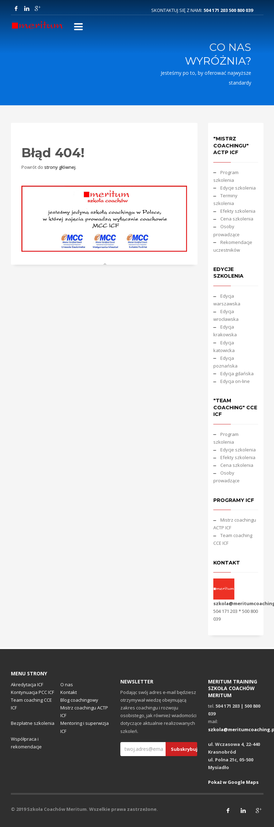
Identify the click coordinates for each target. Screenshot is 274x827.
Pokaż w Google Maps (233, 782)
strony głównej (59, 167)
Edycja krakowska (225, 331)
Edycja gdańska (237, 373)
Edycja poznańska (225, 362)
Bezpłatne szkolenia (32, 723)
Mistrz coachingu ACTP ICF (234, 524)
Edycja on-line (235, 381)
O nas (66, 684)
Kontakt (68, 692)
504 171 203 (216, 10)
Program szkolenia (226, 176)
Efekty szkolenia (237, 211)
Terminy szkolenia (225, 199)
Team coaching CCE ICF (232, 539)
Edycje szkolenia (238, 188)
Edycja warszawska (226, 300)
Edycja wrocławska (226, 315)
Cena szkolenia (236, 219)
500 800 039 (241, 10)
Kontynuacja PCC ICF (32, 692)
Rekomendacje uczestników (232, 246)
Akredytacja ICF (27, 684)
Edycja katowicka (224, 346)
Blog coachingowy (79, 700)
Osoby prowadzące (226, 230)
